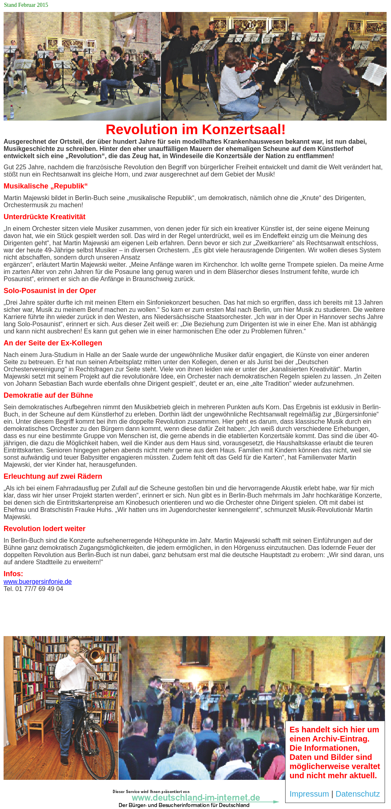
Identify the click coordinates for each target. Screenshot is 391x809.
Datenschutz (357, 793)
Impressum (309, 793)
